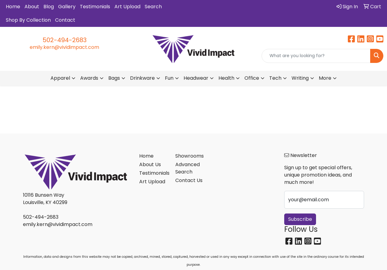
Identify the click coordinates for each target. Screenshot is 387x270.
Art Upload (127, 6)
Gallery (67, 6)
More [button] (325, 78)
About (31, 6)
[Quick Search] (316, 56)
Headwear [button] (196, 78)
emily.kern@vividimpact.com (64, 47)
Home (13, 6)
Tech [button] (275, 78)
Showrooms (189, 155)
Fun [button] (169, 78)
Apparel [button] (60, 78)
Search (153, 6)
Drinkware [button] (142, 78)
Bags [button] (114, 78)
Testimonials (95, 6)
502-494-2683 (65, 40)
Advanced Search (187, 168)
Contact (65, 20)
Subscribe (300, 219)
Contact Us (189, 180)
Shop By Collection (28, 20)
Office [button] (251, 78)
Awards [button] (89, 78)
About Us (150, 164)
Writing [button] (300, 78)
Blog (48, 6)
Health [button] (226, 78)
